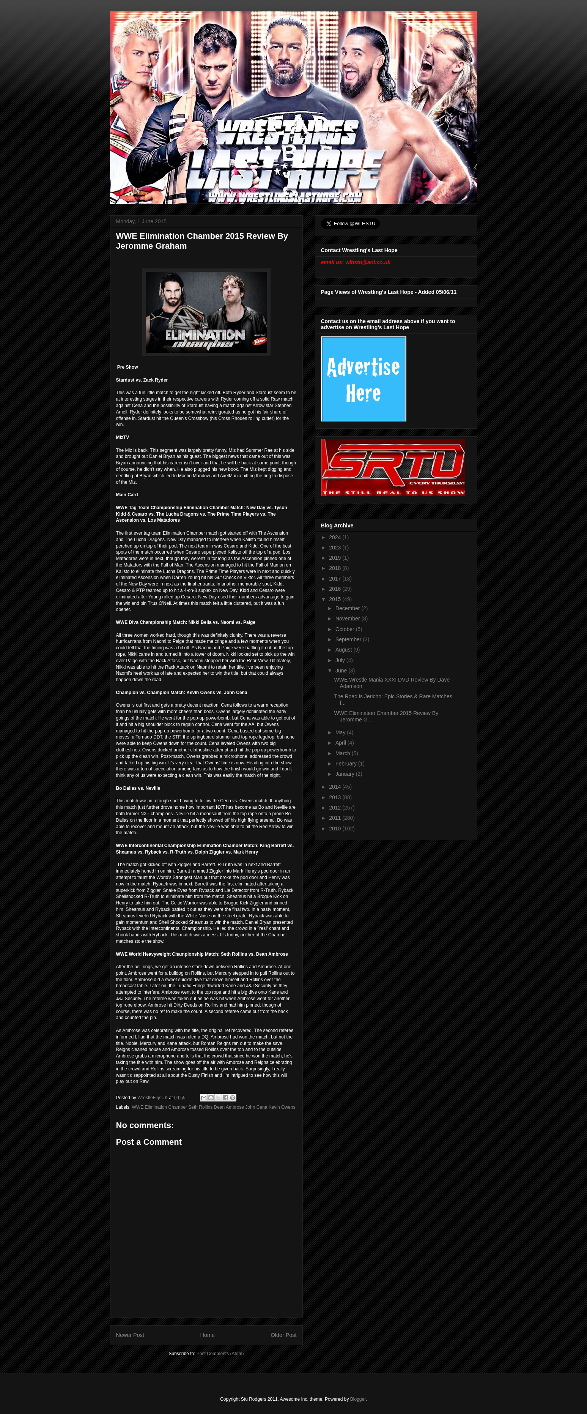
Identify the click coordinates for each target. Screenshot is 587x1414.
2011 (335, 818)
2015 (335, 599)
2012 (335, 808)
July (340, 660)
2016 (335, 589)
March (343, 753)
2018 (335, 568)
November (348, 618)
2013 (335, 797)
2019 (335, 558)
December (348, 608)
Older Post (284, 1335)
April (341, 743)
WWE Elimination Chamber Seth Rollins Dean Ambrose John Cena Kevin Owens (214, 1107)
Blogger (358, 1399)
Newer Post (130, 1335)
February (346, 764)
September (349, 639)
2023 (335, 547)
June (341, 671)
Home (207, 1335)
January (345, 774)
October (345, 629)
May (341, 732)
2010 (335, 828)
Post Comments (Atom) (220, 1353)
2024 (335, 537)
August (344, 650)
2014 (335, 787)
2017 (335, 579)
